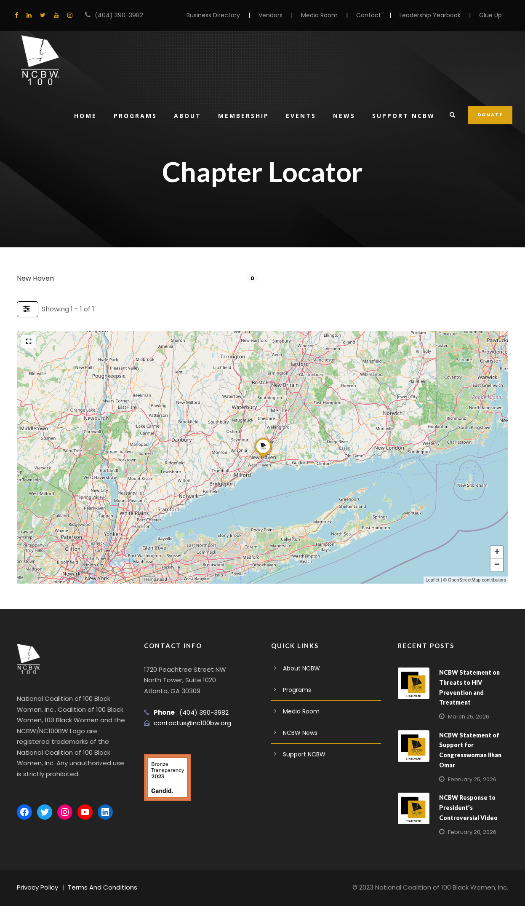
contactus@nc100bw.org (188, 722)
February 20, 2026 (470, 832)
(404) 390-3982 (115, 15)
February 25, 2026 (470, 779)
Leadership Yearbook (434, 15)
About (185, 115)
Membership (241, 115)
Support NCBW (404, 115)
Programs (131, 115)
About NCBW (300, 668)
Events (300, 115)
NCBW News (300, 732)
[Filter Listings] (27, 309)
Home (81, 115)
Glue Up (491, 15)
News (344, 115)
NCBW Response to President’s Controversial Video (467, 807)
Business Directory (233, 15)
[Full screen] (28, 341)
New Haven (34, 278)
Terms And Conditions (96, 887)
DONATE (490, 114)
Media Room (332, 15)
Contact (378, 15)
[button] (263, 457)
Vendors (287, 15)
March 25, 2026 (467, 716)
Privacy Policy (36, 887)
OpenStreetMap (464, 579)
